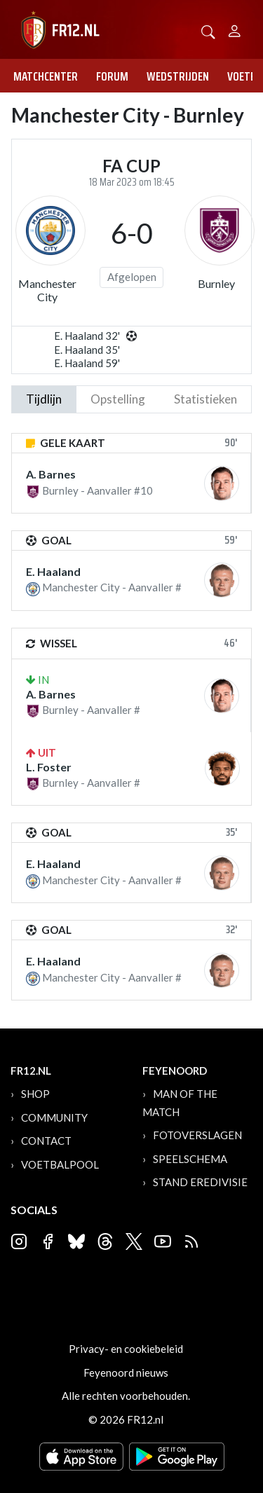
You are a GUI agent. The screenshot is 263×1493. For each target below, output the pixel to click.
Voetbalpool (60, 1164)
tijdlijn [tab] (44, 399)
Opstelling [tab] (117, 399)
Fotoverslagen (197, 1135)
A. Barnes (51, 474)
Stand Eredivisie (200, 1182)
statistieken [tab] (205, 399)
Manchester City (47, 290)
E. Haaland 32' (87, 335)
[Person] (235, 29)
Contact (46, 1140)
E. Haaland (53, 571)
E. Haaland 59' (87, 363)
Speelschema (190, 1159)
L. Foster (49, 766)
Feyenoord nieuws (125, 1372)
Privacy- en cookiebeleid (126, 1348)
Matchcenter (45, 76)
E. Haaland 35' (87, 349)
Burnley (216, 283)
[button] (208, 30)
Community (54, 1117)
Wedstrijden (178, 76)
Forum (112, 76)
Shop (35, 1093)
